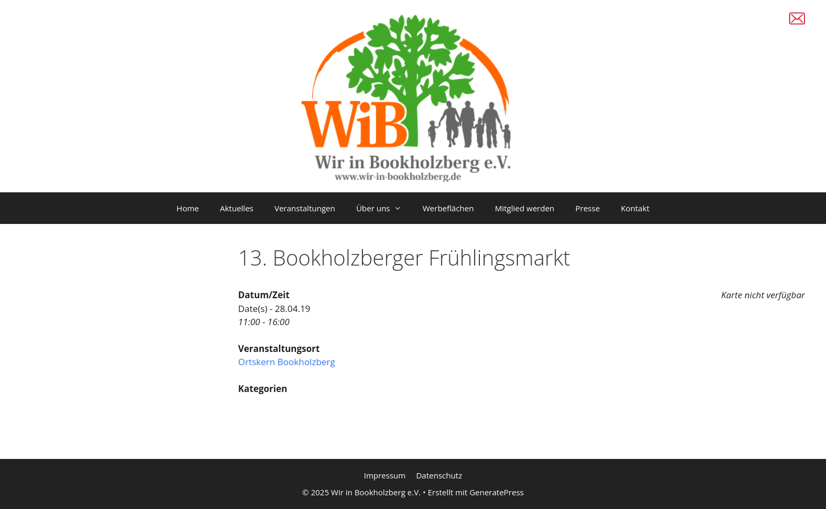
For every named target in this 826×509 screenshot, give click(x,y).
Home (187, 208)
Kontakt (635, 208)
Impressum (385, 475)
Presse (587, 208)
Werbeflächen (448, 208)
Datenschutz (439, 475)
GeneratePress (496, 492)
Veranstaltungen (304, 208)
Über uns (384, 208)
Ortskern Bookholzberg (286, 362)
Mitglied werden (524, 208)
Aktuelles (236, 208)
